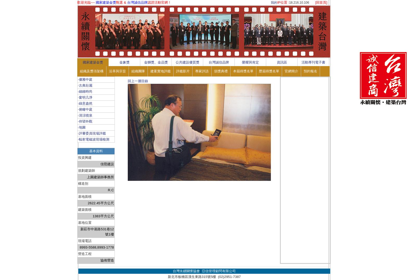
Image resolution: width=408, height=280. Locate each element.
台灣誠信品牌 (219, 62)
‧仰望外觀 (85, 121)
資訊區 (282, 62)
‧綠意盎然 (85, 103)
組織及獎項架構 (92, 71)
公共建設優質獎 (187, 62)
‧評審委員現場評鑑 (92, 133)
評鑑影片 (183, 71)
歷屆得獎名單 (269, 71)
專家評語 (202, 71)
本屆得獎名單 (243, 71)
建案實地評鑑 (160, 71)
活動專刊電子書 (313, 62)
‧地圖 (82, 127)
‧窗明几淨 (85, 97)
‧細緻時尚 (85, 91)
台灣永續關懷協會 (186, 271)
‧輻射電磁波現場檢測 (93, 139)
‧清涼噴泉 (85, 115)
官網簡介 (291, 71)
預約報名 (310, 71)
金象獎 (124, 62)
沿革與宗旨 (117, 71)
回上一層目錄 (138, 81)
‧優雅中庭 (85, 79)
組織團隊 (138, 71)
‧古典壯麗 (85, 85)
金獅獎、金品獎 (156, 62)
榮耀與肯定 (250, 62)
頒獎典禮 (221, 71)
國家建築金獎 (93, 62)
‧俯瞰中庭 (85, 109)
